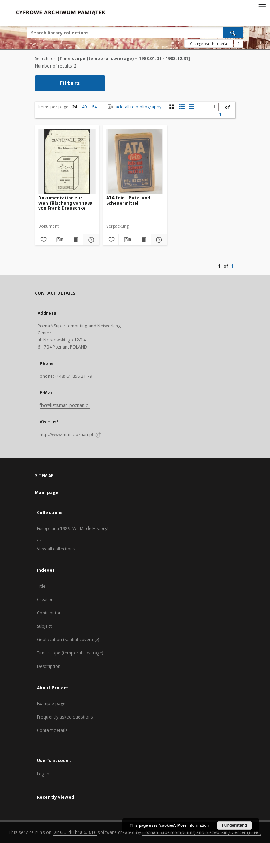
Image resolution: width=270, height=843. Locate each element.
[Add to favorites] (43, 239)
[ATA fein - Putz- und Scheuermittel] (135, 161)
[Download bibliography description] (59, 239)
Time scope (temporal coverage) (70, 653)
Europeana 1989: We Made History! (72, 528)
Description (48, 666)
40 (84, 107)
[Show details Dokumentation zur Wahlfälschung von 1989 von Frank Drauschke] (90, 239)
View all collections (56, 549)
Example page (51, 704)
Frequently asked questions (65, 717)
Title (41, 586)
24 (74, 107)
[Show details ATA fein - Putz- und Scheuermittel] (158, 239)
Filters (70, 83)
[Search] (233, 32)
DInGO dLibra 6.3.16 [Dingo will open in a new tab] (75, 832)
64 (94, 107)
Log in (43, 774)
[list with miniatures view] (181, 106)
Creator (45, 599)
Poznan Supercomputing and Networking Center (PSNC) (201, 832)
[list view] (191, 106)
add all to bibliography (133, 107)
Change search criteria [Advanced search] (208, 43)
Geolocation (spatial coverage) (68, 640)
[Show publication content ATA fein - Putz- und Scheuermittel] (143, 239)
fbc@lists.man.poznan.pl (65, 405)
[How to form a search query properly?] (238, 43)
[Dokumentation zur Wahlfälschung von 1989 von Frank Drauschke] (67, 161)
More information (193, 825)
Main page (46, 493)
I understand (234, 825)
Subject (44, 626)
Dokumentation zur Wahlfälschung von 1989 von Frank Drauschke (65, 203)
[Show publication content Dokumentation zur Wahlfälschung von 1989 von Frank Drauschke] (75, 239)
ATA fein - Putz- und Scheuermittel (128, 200)
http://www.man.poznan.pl (70, 435)
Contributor (49, 613)
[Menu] (262, 5)
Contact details (52, 730)
